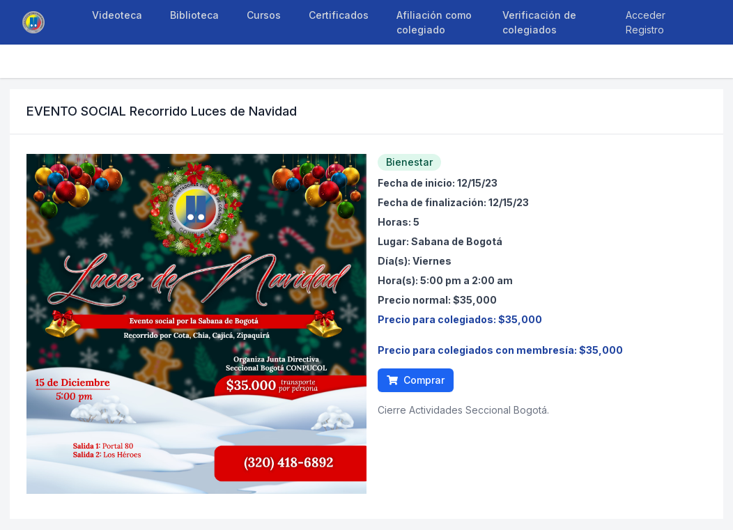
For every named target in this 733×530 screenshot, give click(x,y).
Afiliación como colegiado (434, 22)
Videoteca (117, 15)
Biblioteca (194, 15)
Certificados (339, 15)
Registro (645, 30)
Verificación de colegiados (539, 22)
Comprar (416, 380)
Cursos (264, 15)
